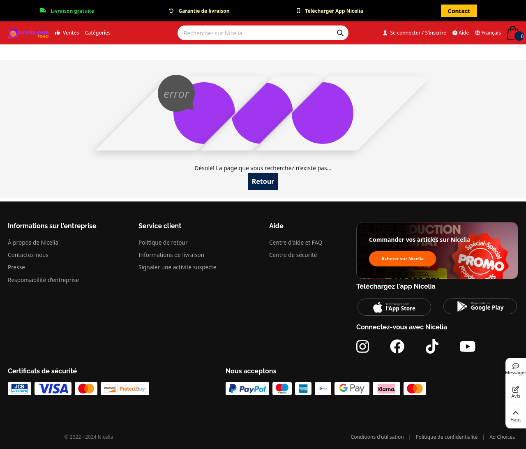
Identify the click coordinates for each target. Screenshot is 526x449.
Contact (459, 11)
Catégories (98, 32)
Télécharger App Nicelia (334, 10)
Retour (263, 181)
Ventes (67, 32)
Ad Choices (502, 436)
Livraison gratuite (72, 10)
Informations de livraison (171, 255)
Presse (16, 267)
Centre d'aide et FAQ (296, 242)
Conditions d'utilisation (377, 436)
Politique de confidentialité (447, 436)
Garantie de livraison (203, 10)
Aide (460, 32)
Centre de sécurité (293, 255)
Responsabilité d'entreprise (43, 280)
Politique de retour (163, 242)
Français (488, 32)
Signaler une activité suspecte (177, 267)
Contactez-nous (28, 255)
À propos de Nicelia (33, 242)
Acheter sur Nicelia (402, 258)
